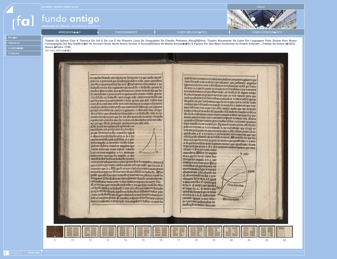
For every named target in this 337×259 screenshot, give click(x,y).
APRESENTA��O (69, 32)
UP (262, 7)
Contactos (13, 53)
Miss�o (12, 37)
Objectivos (14, 42)
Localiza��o (16, 48)
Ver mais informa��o (58, 50)
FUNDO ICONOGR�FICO (267, 32)
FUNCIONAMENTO (126, 32)
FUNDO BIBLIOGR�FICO (192, 32)
